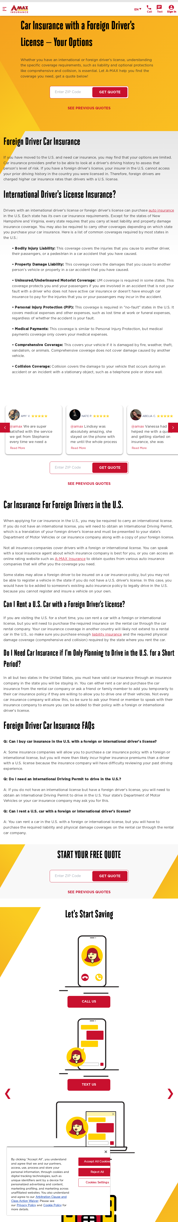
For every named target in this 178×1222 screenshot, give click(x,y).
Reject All (97, 1172)
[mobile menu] (4, 9)
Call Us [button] (89, 1001)
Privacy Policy (26, 1205)
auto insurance (161, 210)
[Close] (106, 1151)
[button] (5, 428)
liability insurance (107, 634)
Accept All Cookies (97, 1161)
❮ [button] (7, 1093)
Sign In (171, 11)
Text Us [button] (89, 1084)
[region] (58, 1181)
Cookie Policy (52, 1205)
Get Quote (110, 92)
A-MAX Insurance (70, 559)
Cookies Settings (97, 1182)
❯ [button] (170, 1093)
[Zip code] (71, 92)
